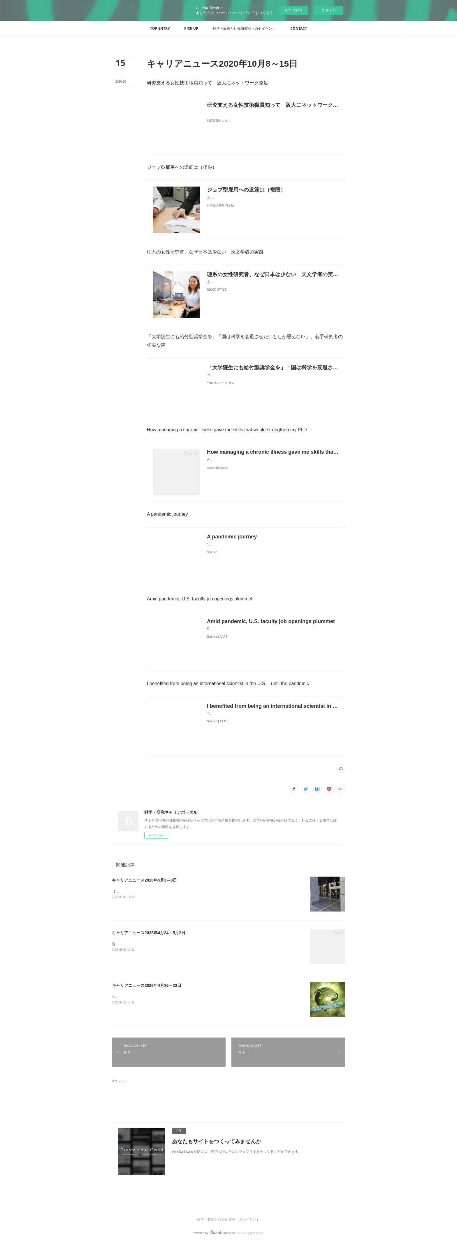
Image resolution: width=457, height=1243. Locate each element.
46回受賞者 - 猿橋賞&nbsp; (133, 997)
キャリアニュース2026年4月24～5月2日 (148, 932)
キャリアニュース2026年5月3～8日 (144, 880)
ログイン (328, 10)
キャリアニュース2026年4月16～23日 (146, 985)
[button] (160, 28)
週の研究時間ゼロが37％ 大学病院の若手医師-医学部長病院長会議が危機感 (172, 944)
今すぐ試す (293, 10)
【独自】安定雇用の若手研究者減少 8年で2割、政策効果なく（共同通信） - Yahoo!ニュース (185, 891)
